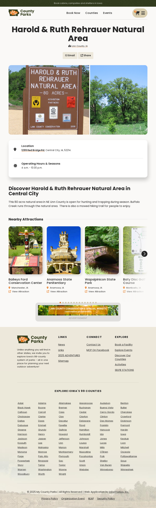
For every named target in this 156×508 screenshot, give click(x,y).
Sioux (123, 460)
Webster (84, 469)
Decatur (63, 420)
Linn (61, 443)
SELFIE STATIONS (124, 370)
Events (107, 13)
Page (21, 456)
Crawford (126, 416)
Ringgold (43, 460)
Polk (102, 456)
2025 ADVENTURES (69, 355)
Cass (61, 412)
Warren (22, 469)
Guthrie (63, 429)
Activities (120, 364)
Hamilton (84, 429)
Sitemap (63, 361)
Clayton (83, 416)
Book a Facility (124, 344)
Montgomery (66, 451)
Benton (124, 403)
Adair (21, 403)
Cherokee (126, 412)
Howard (63, 434)
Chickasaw (24, 416)
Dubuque (23, 425)
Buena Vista (106, 407)
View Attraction (19, 296)
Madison (22, 447)
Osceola (125, 451)
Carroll (42, 412)
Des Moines (106, 420)
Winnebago (106, 469)
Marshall (84, 447)
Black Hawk (24, 407)
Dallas (21, 420)
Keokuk (125, 438)
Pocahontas (86, 456)
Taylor (62, 465)
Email (70, 55)
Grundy (42, 429)
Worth (41, 474)
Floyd (82, 425)
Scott (82, 460)
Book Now (73, 13)
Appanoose (86, 403)
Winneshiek (127, 469)
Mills (102, 447)
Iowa (123, 434)
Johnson (84, 438)
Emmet (42, 425)
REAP (91, 498)
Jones (103, 438)
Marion (62, 447)
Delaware (84, 420)
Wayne (63, 469)
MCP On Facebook (97, 350)
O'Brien (104, 451)
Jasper (42, 438)
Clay (61, 416)
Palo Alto (43, 456)
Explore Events (123, 350)
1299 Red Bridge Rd (32, 150)
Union (82, 465)
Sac (61, 460)
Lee (40, 443)
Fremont (125, 425)
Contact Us (93, 344)
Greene (22, 429)
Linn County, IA (78, 46)
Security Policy (106, 498)
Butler (124, 407)
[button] (134, 267)
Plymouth (64, 456)
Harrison (22, 434)
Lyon (123, 443)
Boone (42, 407)
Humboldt (84, 434)
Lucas (103, 443)
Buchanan (85, 407)
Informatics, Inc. (119, 492)
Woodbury (23, 474)
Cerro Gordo (107, 412)
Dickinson (126, 420)
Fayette (63, 425)
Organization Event (73, 498)
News (61, 344)
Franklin (104, 425)
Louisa (82, 443)
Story (20, 465)
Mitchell (125, 447)
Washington (45, 469)
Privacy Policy (49, 498)
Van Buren (106, 465)
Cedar (82, 412)
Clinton (104, 416)
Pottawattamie (129, 456)
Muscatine (85, 451)
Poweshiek (24, 460)
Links (61, 350)
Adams (42, 403)
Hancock (105, 429)
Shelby (104, 460)
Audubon (105, 403)
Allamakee (65, 403)
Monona (22, 451)
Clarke (42, 416)
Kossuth (22, 443)
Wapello (125, 465)
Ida (102, 434)
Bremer (63, 407)
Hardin (124, 429)
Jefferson (64, 438)
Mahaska (43, 447)
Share (86, 55)
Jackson (22, 438)
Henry (41, 434)
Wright (62, 474)
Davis (41, 420)
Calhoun (22, 412)
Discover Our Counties (123, 357)
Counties (91, 13)
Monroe (42, 451)
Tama (41, 465)
